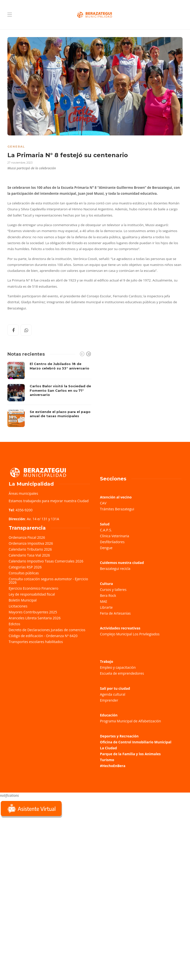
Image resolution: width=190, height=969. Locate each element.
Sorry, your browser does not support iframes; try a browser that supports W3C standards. (37, 853)
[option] (49, 394)
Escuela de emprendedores (122, 673)
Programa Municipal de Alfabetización (130, 721)
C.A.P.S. (106, 530)
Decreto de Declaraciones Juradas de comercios (47, 629)
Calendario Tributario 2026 (30, 549)
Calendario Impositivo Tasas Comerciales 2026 (46, 561)
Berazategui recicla (115, 568)
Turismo (107, 759)
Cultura (106, 583)
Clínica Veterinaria (114, 536)
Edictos (14, 624)
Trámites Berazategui (117, 509)
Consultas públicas (24, 573)
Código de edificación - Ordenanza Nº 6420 (43, 635)
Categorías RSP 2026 (25, 567)
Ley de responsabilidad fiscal (32, 594)
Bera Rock (108, 595)
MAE (103, 601)
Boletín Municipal (23, 600)
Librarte (106, 607)
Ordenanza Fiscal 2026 (27, 537)
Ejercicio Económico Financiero (33, 588)
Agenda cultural (112, 694)
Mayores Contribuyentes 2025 (33, 612)
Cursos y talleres (113, 589)
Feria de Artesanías (115, 613)
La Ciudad (108, 748)
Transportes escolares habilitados (36, 641)
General (16, 146)
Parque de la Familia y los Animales (130, 754)
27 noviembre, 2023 (19, 162)
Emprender (109, 700)
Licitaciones (18, 606)
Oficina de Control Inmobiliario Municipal (135, 742)
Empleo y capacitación (118, 667)
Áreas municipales (23, 493)
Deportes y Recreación (119, 736)
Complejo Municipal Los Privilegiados (130, 634)
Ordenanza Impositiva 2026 (31, 543)
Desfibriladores (112, 541)
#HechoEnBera (112, 765)
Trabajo (106, 661)
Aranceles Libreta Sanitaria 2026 (35, 618)
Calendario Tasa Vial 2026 (29, 555)
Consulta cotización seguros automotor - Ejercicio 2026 (48, 581)
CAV (103, 503)
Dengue (106, 547)
